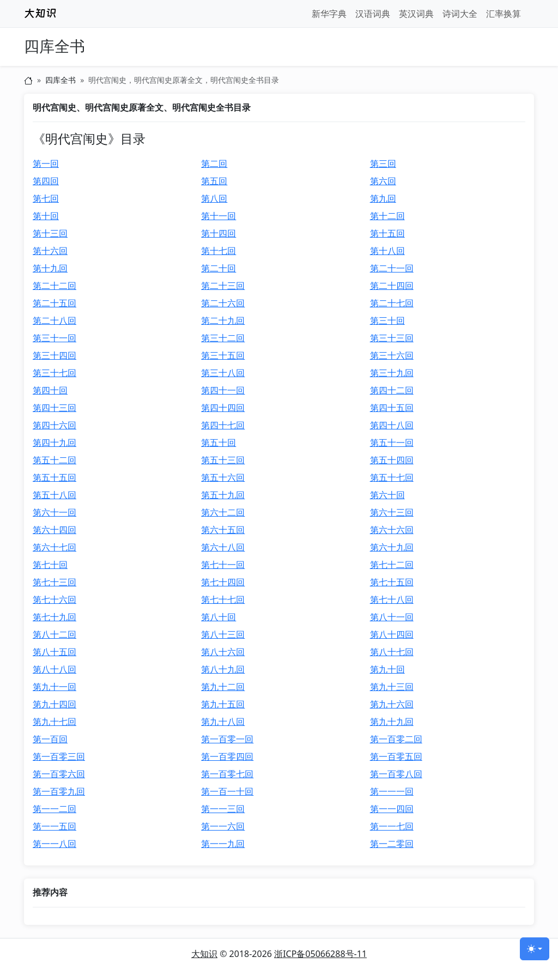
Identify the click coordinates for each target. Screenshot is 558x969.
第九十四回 (54, 704)
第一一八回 (54, 844)
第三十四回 (54, 355)
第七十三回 (54, 582)
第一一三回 (223, 809)
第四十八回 (392, 425)
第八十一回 (392, 617)
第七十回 (50, 565)
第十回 (46, 216)
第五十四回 (392, 460)
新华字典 (329, 14)
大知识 (204, 954)
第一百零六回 (59, 774)
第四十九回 (54, 443)
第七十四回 (223, 582)
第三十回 (387, 320)
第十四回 (218, 233)
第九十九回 (392, 722)
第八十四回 (392, 634)
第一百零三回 (59, 756)
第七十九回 (54, 617)
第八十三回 (223, 634)
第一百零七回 (227, 774)
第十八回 (387, 251)
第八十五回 (54, 652)
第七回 (46, 198)
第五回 (214, 181)
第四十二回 (392, 390)
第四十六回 (54, 425)
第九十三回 (392, 687)
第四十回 (50, 390)
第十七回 (218, 251)
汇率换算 (503, 14)
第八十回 (218, 617)
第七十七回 (223, 599)
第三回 (383, 163)
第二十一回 (392, 268)
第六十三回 (392, 512)
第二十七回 (392, 303)
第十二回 (387, 216)
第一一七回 (392, 826)
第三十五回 (223, 355)
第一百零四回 (227, 756)
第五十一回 (392, 443)
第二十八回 (54, 320)
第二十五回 (54, 303)
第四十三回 (54, 408)
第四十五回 (392, 408)
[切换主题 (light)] (534, 948)
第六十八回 (223, 547)
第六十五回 (223, 530)
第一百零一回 (227, 739)
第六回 (383, 181)
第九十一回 (54, 687)
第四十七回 (223, 425)
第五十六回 (223, 477)
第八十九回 (223, 669)
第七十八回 (392, 599)
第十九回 (50, 268)
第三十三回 (392, 338)
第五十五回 (54, 477)
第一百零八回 (396, 774)
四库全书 (54, 46)
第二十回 (218, 268)
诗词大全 (459, 14)
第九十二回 (223, 687)
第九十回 (387, 669)
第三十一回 (54, 338)
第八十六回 (223, 652)
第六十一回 (54, 512)
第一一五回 (54, 826)
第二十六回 (223, 303)
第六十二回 (223, 512)
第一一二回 (54, 809)
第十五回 (387, 233)
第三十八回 (223, 373)
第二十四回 (392, 286)
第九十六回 (392, 704)
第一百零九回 (59, 791)
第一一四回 (392, 809)
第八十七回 (392, 652)
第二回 (214, 163)
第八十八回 (54, 669)
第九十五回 (223, 704)
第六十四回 (54, 530)
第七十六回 (54, 599)
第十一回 (218, 216)
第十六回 (50, 251)
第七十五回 (392, 582)
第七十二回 (392, 565)
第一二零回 (392, 844)
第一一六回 (223, 826)
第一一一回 (392, 791)
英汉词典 (416, 14)
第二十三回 (223, 286)
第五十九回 (223, 495)
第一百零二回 (396, 739)
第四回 (46, 181)
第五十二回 (54, 460)
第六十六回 (392, 530)
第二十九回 (223, 320)
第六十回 (387, 495)
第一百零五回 (396, 756)
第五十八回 (54, 495)
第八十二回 (54, 634)
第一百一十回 (227, 791)
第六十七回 (54, 547)
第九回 (383, 198)
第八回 (214, 198)
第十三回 (50, 233)
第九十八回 (223, 722)
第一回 (46, 163)
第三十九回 (392, 373)
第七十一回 (223, 565)
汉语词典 (372, 14)
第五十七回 (392, 477)
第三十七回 (54, 373)
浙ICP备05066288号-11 (320, 954)
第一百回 (50, 739)
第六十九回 (392, 547)
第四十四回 (223, 408)
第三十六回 (392, 355)
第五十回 (218, 443)
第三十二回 (223, 338)
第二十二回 (54, 286)
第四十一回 (223, 390)
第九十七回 (54, 722)
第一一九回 (223, 844)
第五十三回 (223, 460)
